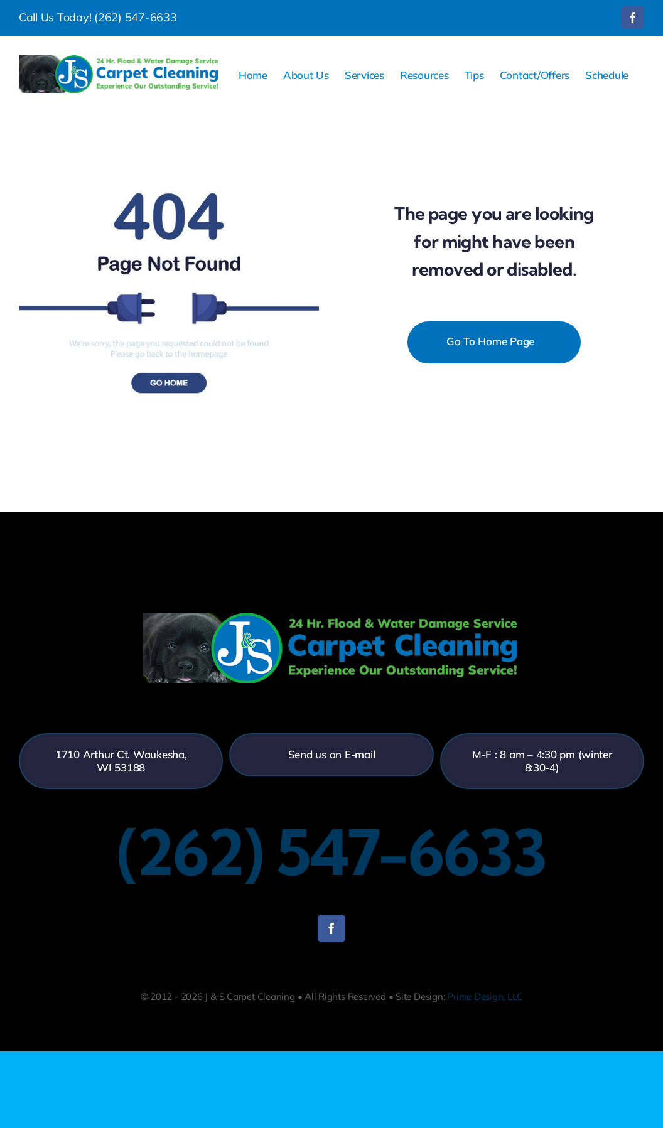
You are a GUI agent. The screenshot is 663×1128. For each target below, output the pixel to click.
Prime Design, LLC (484, 996)
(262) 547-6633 (135, 17)
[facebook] (331, 928)
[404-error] (169, 130)
